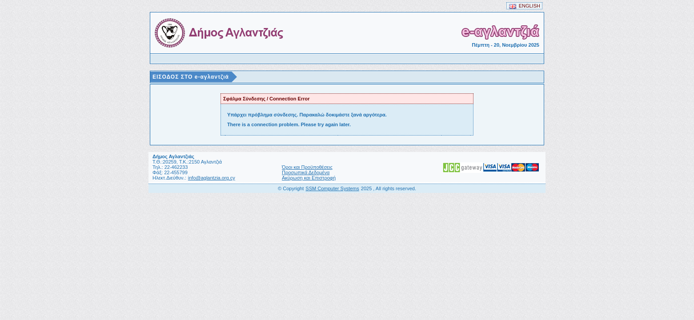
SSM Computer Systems (332, 188)
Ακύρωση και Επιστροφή (309, 177)
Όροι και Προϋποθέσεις (307, 167)
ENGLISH (524, 6)
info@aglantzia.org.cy (211, 177)
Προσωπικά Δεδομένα (305, 172)
